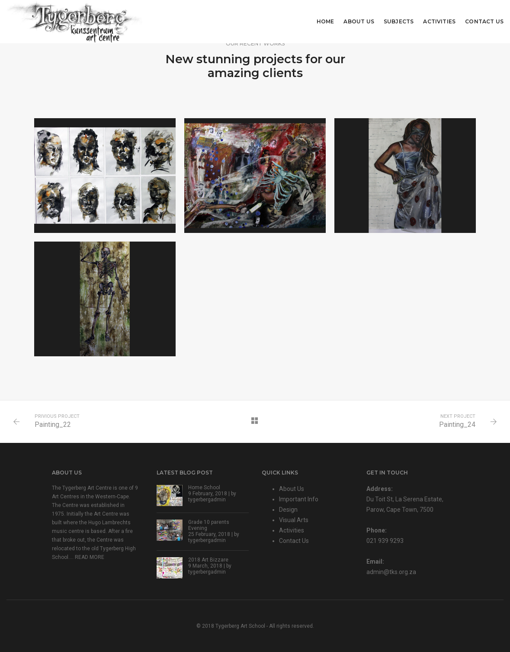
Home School (204, 487)
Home (325, 21)
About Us (358, 21)
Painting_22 (53, 424)
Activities (439, 21)
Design (288, 509)
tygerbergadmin (207, 500)
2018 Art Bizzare (208, 560)
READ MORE (89, 557)
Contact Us (484, 21)
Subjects (399, 21)
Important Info (298, 499)
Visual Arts (293, 519)
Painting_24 (457, 424)
